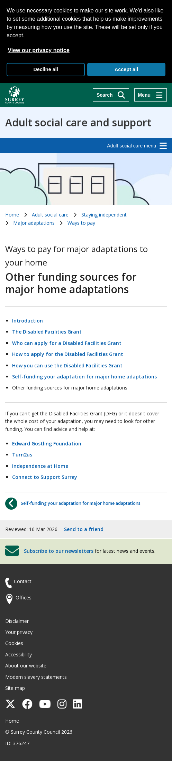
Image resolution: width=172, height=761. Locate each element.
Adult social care (50, 214)
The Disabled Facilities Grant (47, 331)
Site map (15, 688)
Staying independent (104, 214)
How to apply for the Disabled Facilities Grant (67, 354)
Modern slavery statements (36, 677)
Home (12, 214)
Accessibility (18, 654)
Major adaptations (34, 223)
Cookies (14, 643)
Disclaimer (17, 621)
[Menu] (150, 95)
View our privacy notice (38, 50)
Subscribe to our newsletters (58, 551)
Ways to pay (81, 223)
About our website (25, 665)
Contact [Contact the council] (22, 581)
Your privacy (19, 632)
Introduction (27, 320)
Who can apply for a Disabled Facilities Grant (66, 343)
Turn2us (22, 454)
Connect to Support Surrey (44, 477)
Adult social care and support (78, 122)
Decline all (45, 69)
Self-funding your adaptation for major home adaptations (84, 376)
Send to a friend (83, 529)
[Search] (111, 95)
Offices (23, 597)
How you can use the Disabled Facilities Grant (67, 365)
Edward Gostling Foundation (46, 443)
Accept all (126, 69)
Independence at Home (40, 466)
